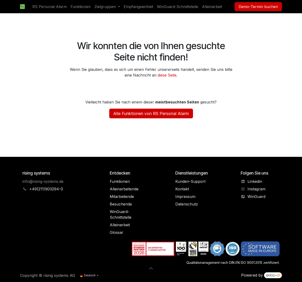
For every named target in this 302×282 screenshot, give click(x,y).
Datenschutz (186, 204)
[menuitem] (49, 6)
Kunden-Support (190, 181)
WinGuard (256, 196)
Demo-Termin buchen (258, 6)
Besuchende (121, 204)
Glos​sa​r (116, 232)
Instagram (256, 189)
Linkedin (254, 181)
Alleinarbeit (120, 224)
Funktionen (120, 181)
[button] (151, 268)
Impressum (185, 196)
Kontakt (182, 189)
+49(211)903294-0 (46, 189)
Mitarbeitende (122, 196)
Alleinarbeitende (124, 189)
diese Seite (167, 75)
